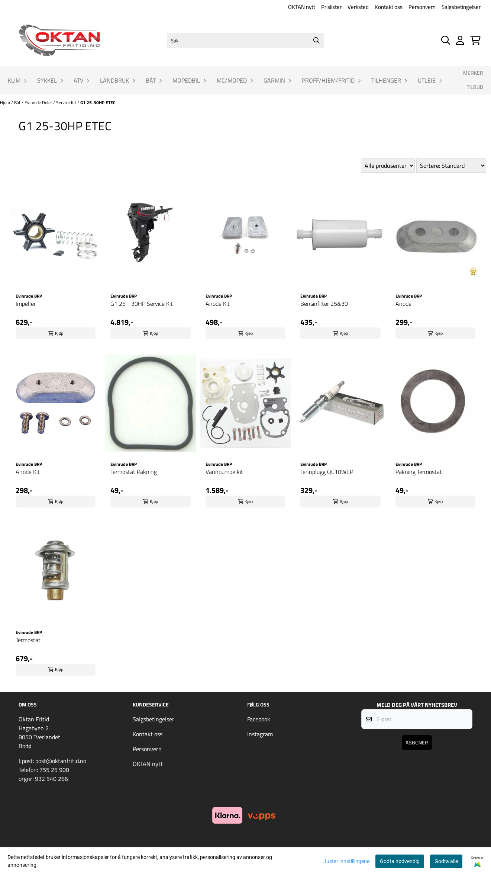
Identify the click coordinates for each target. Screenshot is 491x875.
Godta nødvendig (400, 861)
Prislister (331, 7)
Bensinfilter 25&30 (324, 303)
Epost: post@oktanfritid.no (52, 760)
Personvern (422, 7)
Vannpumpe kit (224, 471)
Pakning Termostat (418, 471)
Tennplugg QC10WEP (326, 471)
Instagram (260, 734)
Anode (403, 303)
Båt (18, 102)
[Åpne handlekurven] (475, 40)
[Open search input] (445, 40)
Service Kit (66, 102)
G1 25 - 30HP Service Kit (141, 303)
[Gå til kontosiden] (460, 40)
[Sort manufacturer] (388, 165)
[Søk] (245, 40)
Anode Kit (218, 303)
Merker (473, 73)
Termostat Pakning (133, 471)
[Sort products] (451, 165)
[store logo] (59, 40)
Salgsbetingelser (461, 7)
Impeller (26, 303)
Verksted (358, 7)
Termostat (28, 639)
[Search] (316, 40)
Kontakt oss (389, 7)
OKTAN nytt (301, 7)
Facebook (258, 719)
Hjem (5, 102)
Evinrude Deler (39, 102)
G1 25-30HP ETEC (98, 102)
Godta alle (446, 861)
